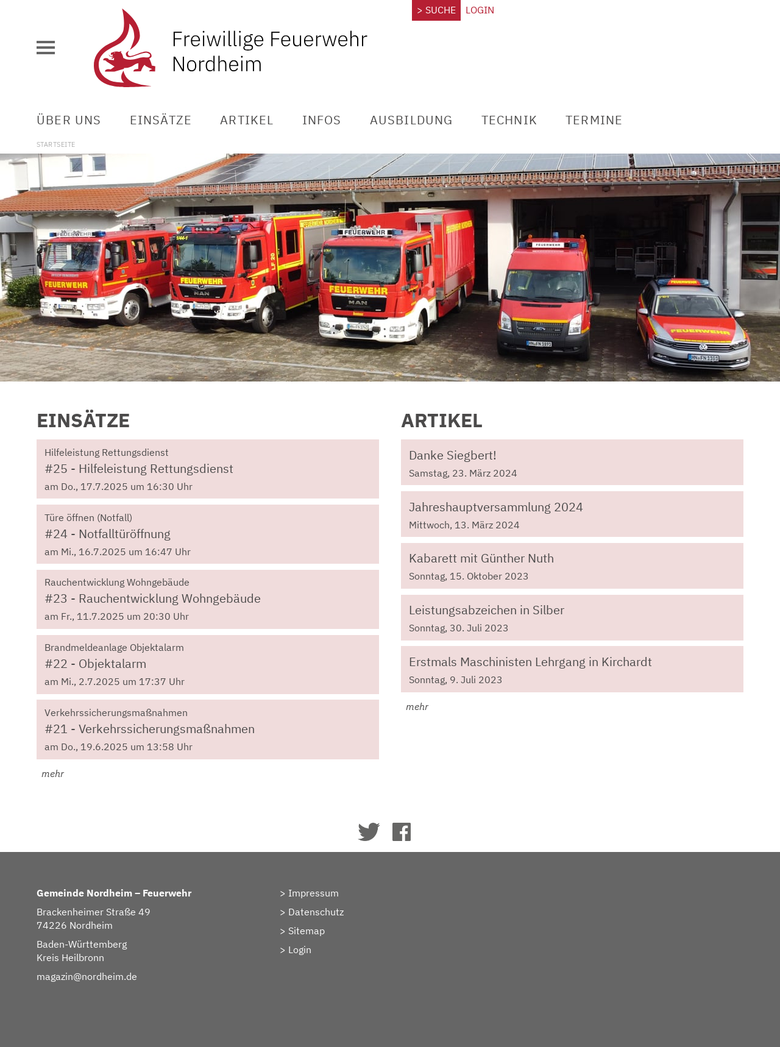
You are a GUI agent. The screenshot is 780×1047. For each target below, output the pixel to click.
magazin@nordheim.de (87, 976)
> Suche (436, 10)
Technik (509, 120)
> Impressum (309, 893)
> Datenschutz (312, 912)
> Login (295, 949)
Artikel (247, 120)
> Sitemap (302, 931)
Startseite (56, 144)
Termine (594, 120)
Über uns (69, 120)
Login (480, 10)
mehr (50, 773)
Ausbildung (411, 120)
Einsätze (161, 120)
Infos (322, 120)
